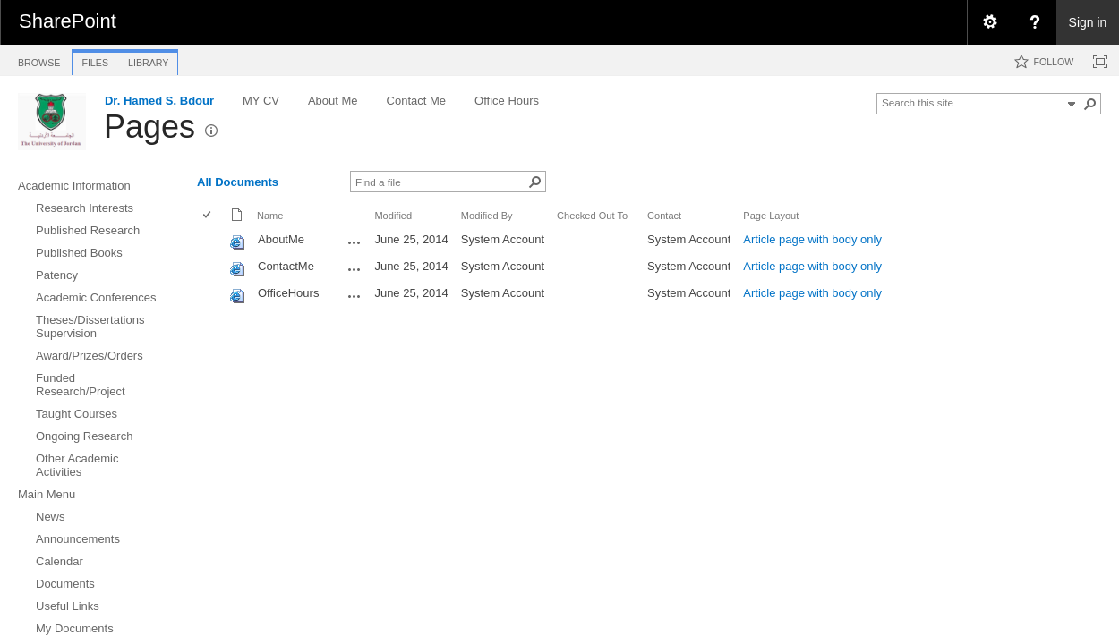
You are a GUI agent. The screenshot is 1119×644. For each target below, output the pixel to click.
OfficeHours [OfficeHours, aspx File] (288, 293)
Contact (664, 215)
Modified (393, 215)
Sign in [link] (1088, 22)
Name (270, 215)
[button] (1090, 104)
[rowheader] (211, 241)
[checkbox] (208, 216)
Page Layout (771, 215)
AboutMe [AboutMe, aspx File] (281, 239)
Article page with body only (812, 239)
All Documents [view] (237, 182)
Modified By (487, 215)
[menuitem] (989, 22)
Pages (149, 126)
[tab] (39, 59)
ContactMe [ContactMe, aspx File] (286, 266)
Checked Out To (592, 215)
